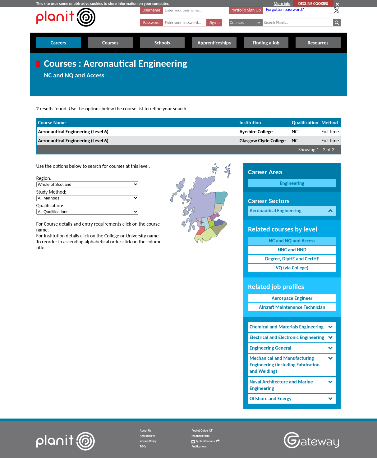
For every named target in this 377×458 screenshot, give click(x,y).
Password (151, 22)
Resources (318, 43)
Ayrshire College (256, 132)
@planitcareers (205, 441)
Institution (250, 123)
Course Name (52, 123)
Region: (44, 178)
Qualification (305, 123)
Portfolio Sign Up (246, 10)
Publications (198, 446)
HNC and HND (292, 250)
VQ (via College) (292, 268)
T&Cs (143, 446)
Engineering (292, 183)
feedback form (200, 436)
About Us (145, 431)
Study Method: (51, 192)
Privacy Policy (148, 441)
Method (329, 123)
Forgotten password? (285, 9)
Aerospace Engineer (292, 298)
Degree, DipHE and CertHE (292, 259)
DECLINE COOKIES (313, 3)
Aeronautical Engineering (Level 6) (73, 132)
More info (282, 3)
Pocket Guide (201, 431)
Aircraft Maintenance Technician (292, 307)
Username (151, 10)
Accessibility (147, 436)
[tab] (292, 211)
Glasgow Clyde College (263, 141)
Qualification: (49, 205)
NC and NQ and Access (292, 241)
